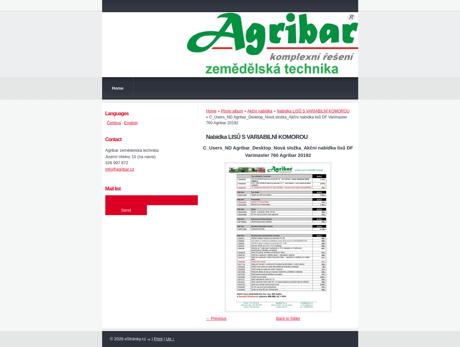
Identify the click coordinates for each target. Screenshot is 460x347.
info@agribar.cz (119, 169)
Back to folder (288, 318)
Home (118, 88)
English (131, 122)
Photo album (232, 111)
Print (158, 338)
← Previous (216, 318)
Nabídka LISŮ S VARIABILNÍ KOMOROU (313, 111)
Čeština (114, 122)
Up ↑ (170, 338)
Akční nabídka (259, 111)
